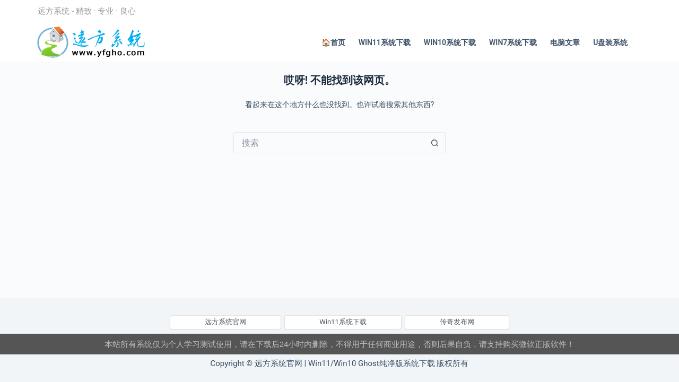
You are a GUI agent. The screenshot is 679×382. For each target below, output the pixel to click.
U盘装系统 (610, 42)
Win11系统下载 (385, 42)
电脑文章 (565, 42)
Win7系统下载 (513, 42)
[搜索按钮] (435, 142)
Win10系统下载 (450, 42)
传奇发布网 (457, 322)
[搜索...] (328, 142)
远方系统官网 (225, 322)
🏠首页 (333, 42)
